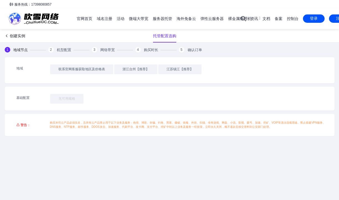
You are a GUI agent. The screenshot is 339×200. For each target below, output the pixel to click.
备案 (278, 18)
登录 (314, 18)
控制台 (293, 18)
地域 (19, 68)
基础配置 (23, 98)
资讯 (254, 18)
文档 (266, 18)
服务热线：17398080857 (30, 4)
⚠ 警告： (23, 125)
